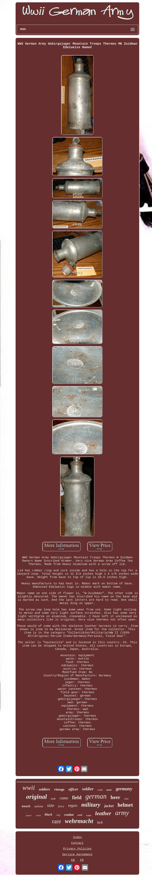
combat (69, 814)
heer (115, 797)
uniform (38, 806)
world (38, 815)
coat (100, 789)
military (91, 804)
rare (56, 821)
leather (103, 813)
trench (26, 806)
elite (126, 798)
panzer (29, 815)
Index (77, 837)
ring (58, 815)
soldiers (44, 789)
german (96, 796)
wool (80, 815)
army (122, 812)
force (61, 806)
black (48, 814)
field (76, 797)
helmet (125, 805)
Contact (77, 843)
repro (72, 805)
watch (88, 815)
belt (100, 822)
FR (82, 860)
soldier (88, 789)
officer (73, 789)
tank (53, 798)
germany (124, 788)
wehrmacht (79, 821)
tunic (109, 789)
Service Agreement (77, 854)
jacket (108, 806)
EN (73, 860)
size (50, 805)
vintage (59, 789)
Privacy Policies (77, 849)
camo (64, 798)
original (36, 796)
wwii (29, 787)
